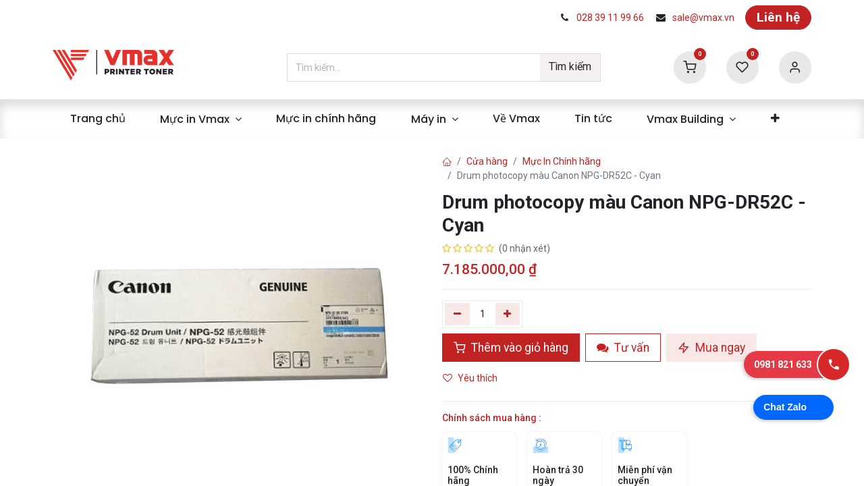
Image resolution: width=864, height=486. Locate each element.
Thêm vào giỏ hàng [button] (511, 347)
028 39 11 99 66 (610, 17)
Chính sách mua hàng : (491, 417)
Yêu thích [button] (471, 378)
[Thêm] (507, 314)
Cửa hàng (487, 161)
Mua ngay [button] (711, 347)
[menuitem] (97, 119)
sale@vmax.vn (703, 17)
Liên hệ (778, 17)
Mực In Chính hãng (561, 161)
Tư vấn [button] (623, 347)
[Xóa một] (457, 314)
